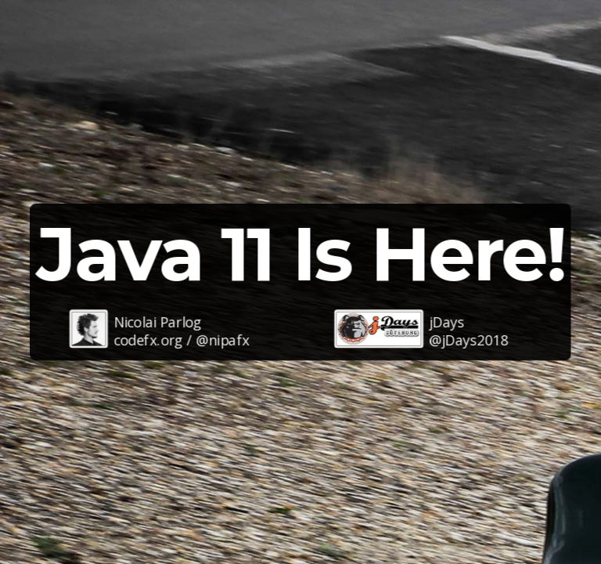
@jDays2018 (469, 340)
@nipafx (222, 340)
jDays (446, 321)
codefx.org (148, 340)
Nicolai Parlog (157, 321)
